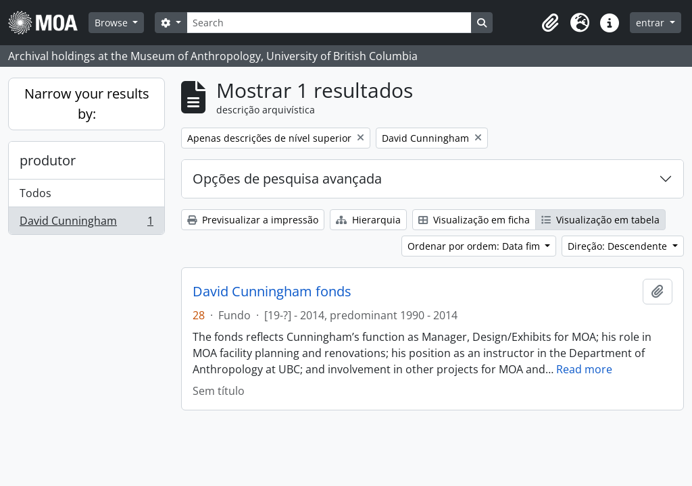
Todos (35, 193)
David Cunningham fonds (272, 292)
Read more (584, 369)
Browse (112, 22)
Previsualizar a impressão (252, 219)
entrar (651, 22)
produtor (48, 160)
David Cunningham (86, 223)
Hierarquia (368, 219)
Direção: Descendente (619, 246)
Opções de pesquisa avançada (287, 178)
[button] (550, 23)
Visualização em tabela (600, 219)
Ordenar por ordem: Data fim (475, 246)
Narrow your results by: (86, 103)
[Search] (329, 22)
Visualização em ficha (474, 219)
